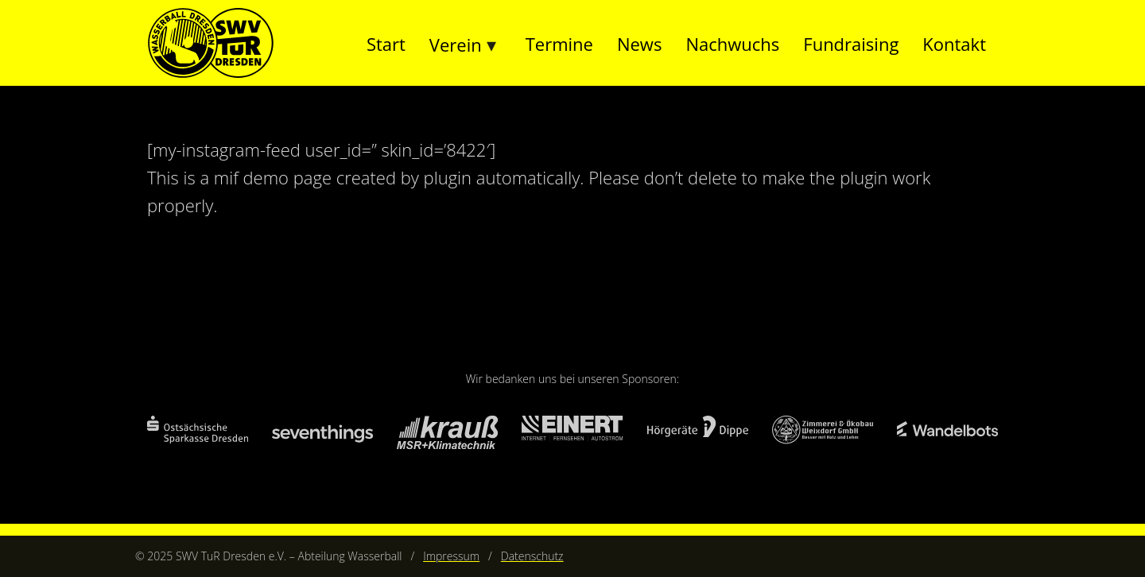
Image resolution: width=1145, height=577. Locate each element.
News (639, 44)
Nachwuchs (732, 44)
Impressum (451, 555)
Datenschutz (532, 555)
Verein (455, 44)
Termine (559, 44)
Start (386, 44)
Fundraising (851, 44)
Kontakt (954, 44)
